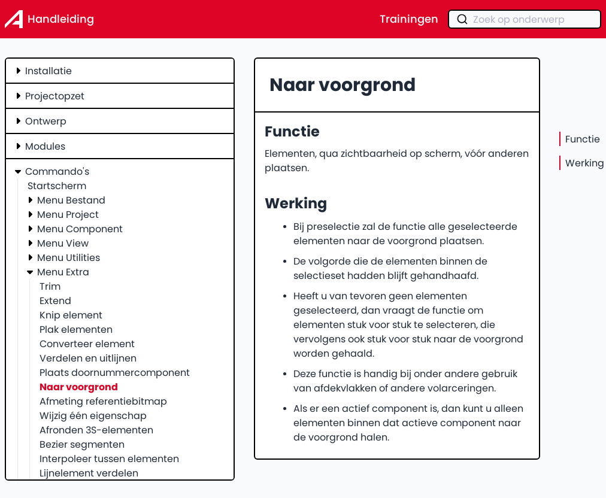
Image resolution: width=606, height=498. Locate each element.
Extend (55, 300)
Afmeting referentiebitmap (103, 401)
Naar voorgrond (79, 386)
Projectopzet (54, 96)
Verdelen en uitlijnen (88, 358)
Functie (582, 139)
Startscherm (57, 185)
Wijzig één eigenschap (93, 415)
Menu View (63, 243)
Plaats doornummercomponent (115, 372)
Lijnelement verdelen (89, 473)
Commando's (57, 171)
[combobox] (524, 19)
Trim (50, 286)
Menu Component (80, 228)
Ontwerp (45, 121)
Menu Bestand (71, 200)
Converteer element (87, 343)
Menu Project (68, 214)
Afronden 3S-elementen (96, 430)
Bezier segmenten (82, 444)
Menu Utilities (68, 257)
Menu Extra (63, 272)
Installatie (48, 70)
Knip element (71, 315)
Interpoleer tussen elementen (109, 458)
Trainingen (409, 19)
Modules (45, 146)
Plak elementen (76, 329)
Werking (584, 163)
